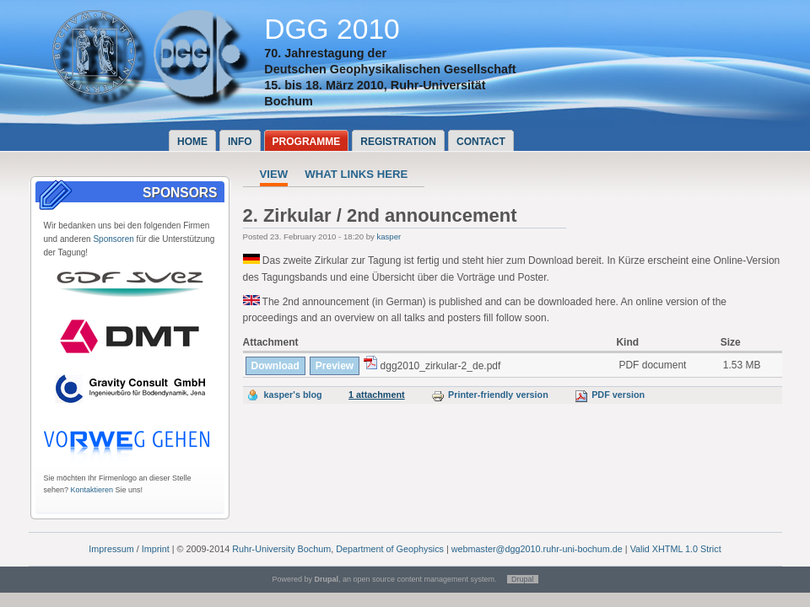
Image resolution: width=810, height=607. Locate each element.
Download (275, 366)
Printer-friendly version (489, 394)
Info (240, 142)
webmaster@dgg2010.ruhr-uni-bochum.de (537, 549)
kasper (388, 236)
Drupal (522, 579)
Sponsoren (113, 239)
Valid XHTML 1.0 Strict (675, 549)
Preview (335, 366)
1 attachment (376, 394)
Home (192, 142)
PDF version (610, 394)
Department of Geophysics (390, 549)
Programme (307, 142)
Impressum (111, 549)
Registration (398, 142)
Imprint (156, 549)
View (274, 174)
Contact (480, 142)
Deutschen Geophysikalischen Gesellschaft (390, 69)
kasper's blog (293, 394)
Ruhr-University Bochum (281, 549)
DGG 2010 (332, 29)
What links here (356, 174)
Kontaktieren (92, 490)
